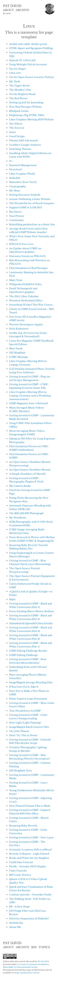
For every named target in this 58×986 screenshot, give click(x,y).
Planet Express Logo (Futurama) (28, 698)
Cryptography (17, 186)
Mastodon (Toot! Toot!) (23, 182)
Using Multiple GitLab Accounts (28, 64)
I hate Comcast (18, 870)
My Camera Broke (20, 485)
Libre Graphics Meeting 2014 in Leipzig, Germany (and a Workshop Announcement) (30, 396)
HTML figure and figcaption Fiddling (31, 48)
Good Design (17, 136)
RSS (34, 947)
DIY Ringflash (17, 352)
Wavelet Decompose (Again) (26, 324)
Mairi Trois (15, 280)
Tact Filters (15, 123)
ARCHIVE (22, 10)
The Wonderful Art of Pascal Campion (31, 203)
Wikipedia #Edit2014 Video (25, 284)
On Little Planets (19, 731)
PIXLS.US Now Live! (21, 244)
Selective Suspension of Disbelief (29, 918)
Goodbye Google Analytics (25, 144)
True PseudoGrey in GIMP (25, 710)
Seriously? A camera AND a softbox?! (30, 849)
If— (11, 161)
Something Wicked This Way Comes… (32, 304)
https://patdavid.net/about (26, 972)
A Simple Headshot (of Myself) (27, 473)
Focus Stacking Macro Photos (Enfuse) (31, 611)
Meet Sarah (16, 348)
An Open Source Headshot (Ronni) (29, 469)
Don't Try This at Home (23, 735)
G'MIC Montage (18, 356)
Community (16, 220)
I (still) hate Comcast (21, 862)
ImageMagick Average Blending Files (31, 682)
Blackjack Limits (19, 110)
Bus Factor (15, 211)
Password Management (23, 165)
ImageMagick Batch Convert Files (29, 726)
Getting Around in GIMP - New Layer (31, 837)
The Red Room (18, 98)
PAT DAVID (12, 6)
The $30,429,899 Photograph (26, 513)
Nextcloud (15, 169)
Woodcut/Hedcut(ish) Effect (26, 300)
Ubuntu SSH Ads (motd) (23, 140)
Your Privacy (16, 215)
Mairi (12, 599)
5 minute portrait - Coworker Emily (30, 894)
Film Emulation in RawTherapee (28, 268)
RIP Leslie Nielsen (20, 874)
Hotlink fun (16, 922)
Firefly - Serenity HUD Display (27, 866)
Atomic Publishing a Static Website (29, 199)
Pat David (42, 961)
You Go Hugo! (17, 68)
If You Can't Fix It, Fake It (23, 686)
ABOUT (8, 10)
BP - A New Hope (19, 906)
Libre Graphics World (22, 173)
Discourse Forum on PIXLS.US (27, 256)
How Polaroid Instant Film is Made (29, 805)
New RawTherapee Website (25, 106)
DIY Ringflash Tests (20, 770)
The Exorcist (16, 127)
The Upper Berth (19, 85)
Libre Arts (15, 72)
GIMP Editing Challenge (23, 655)
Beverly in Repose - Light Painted (29, 853)
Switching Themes (20, 149)
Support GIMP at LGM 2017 (25, 207)
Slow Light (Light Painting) (25, 722)
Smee (12, 132)
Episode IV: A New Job (22, 60)
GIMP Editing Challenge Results (28, 650)
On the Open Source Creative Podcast (31, 77)
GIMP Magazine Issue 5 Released (28, 403)
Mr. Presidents (17, 517)
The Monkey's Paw (20, 89)
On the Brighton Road (22, 94)
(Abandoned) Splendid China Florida (30, 623)
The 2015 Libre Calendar (24, 296)
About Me (15, 927)
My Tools (14, 81)
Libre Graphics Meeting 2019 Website (31, 119)
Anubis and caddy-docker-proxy (28, 44)
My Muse (14, 190)
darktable (14, 177)
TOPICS (44, 947)
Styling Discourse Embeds (24, 194)
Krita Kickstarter (19, 328)
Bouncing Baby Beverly (23, 825)
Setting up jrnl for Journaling (26, 102)
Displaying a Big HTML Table (26, 115)
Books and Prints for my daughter (29, 857)
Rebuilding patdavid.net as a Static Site (32, 224)
